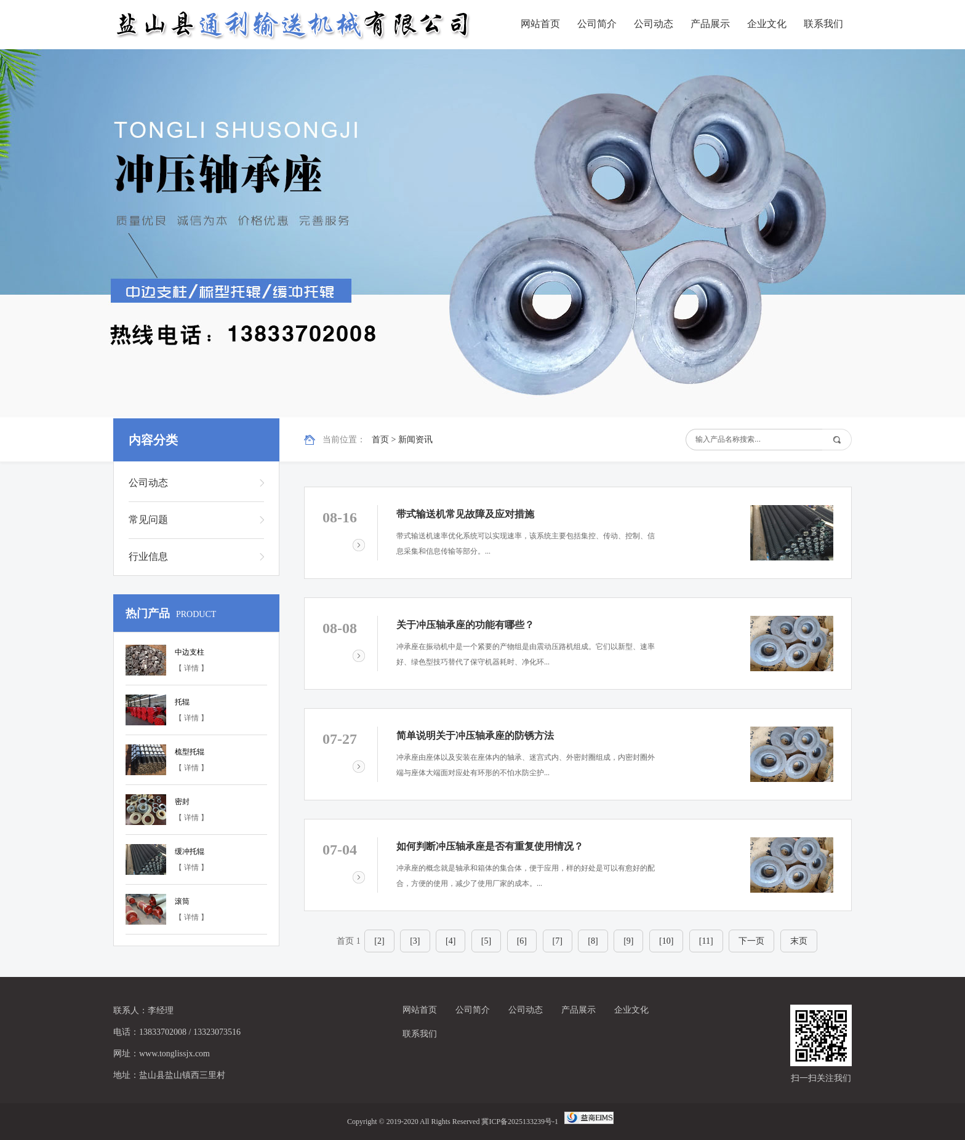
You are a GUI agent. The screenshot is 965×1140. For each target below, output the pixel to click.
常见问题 (148, 519)
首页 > (385, 439)
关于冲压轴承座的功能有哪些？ (465, 625)
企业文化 (767, 23)
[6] (522, 941)
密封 (182, 801)
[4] (450, 941)
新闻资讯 (415, 439)
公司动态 (653, 23)
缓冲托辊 (189, 851)
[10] (666, 941)
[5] (486, 941)
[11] (706, 941)
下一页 (751, 941)
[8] (593, 941)
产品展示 (710, 23)
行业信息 (148, 556)
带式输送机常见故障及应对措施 (465, 514)
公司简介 (597, 23)
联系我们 (823, 23)
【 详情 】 (191, 668)
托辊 (182, 702)
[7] (558, 941)
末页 (798, 941)
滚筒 (182, 901)
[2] (379, 941)
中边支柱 (189, 652)
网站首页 (540, 23)
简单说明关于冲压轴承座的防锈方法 (475, 735)
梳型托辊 (189, 751)
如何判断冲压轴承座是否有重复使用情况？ (489, 846)
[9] (628, 941)
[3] (415, 941)
